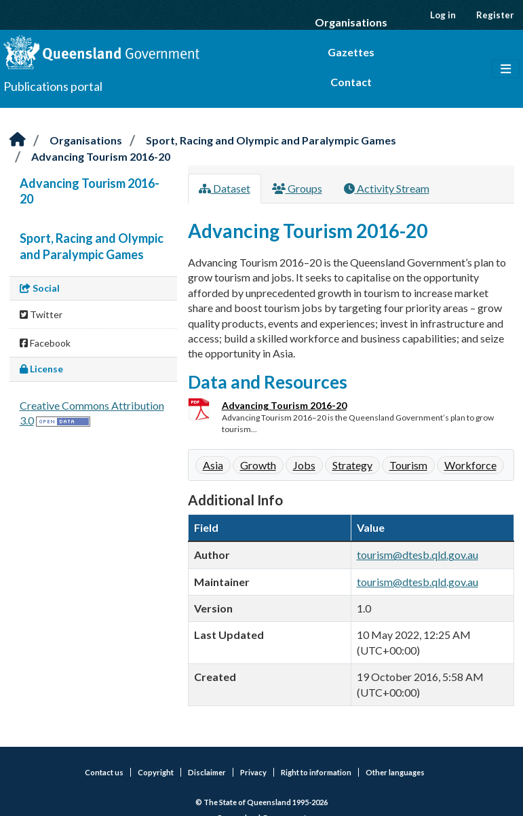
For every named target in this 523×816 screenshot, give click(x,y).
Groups (297, 188)
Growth (258, 465)
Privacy (253, 772)
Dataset (224, 188)
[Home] (17, 140)
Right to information (316, 772)
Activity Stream (386, 188)
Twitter (41, 314)
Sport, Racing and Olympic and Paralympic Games (271, 140)
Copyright (156, 772)
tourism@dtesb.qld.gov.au (417, 554)
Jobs (304, 465)
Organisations (351, 22)
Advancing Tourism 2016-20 (100, 156)
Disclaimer (207, 772)
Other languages (395, 772)
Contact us (104, 772)
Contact (351, 81)
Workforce (470, 465)
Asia (213, 465)
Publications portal (52, 86)
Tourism (408, 465)
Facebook (45, 343)
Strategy (352, 465)
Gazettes (351, 51)
